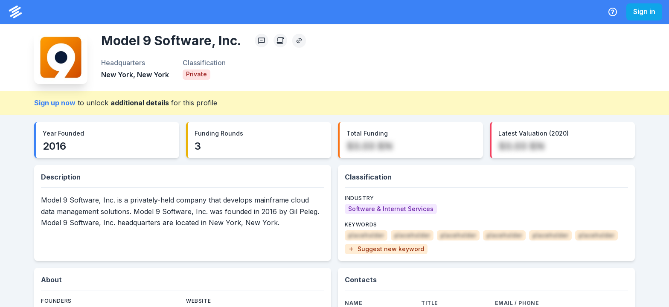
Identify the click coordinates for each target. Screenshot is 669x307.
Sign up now (55, 102)
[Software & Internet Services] (391, 209)
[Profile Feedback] (261, 40)
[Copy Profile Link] (299, 40)
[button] (386, 249)
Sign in (644, 11)
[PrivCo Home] (15, 11)
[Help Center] (612, 11)
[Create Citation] (280, 40)
